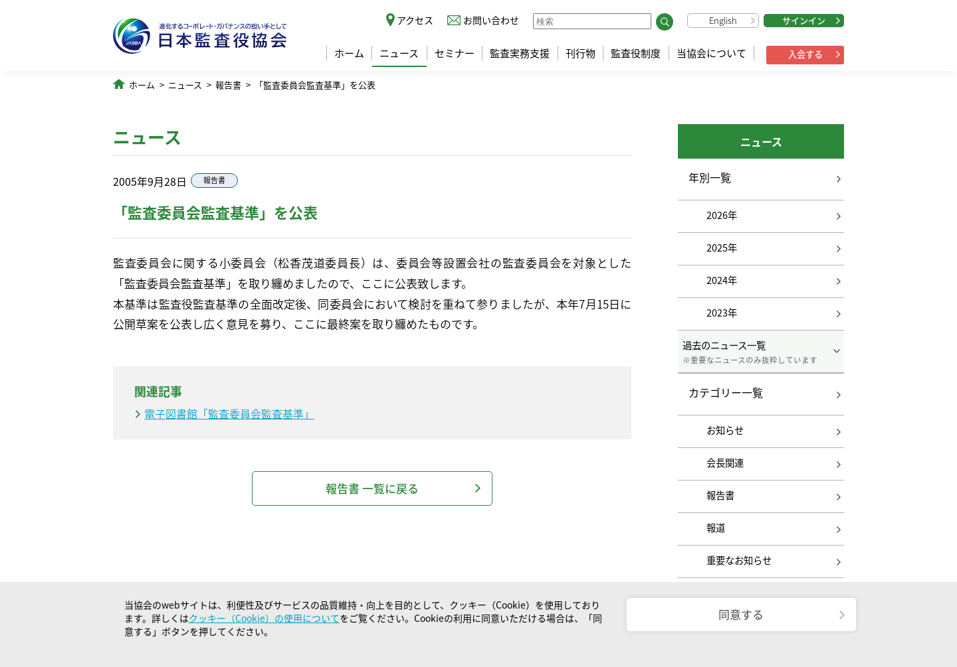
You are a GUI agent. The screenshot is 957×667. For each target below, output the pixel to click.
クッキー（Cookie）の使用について (264, 618)
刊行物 (580, 53)
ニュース (399, 53)
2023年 (721, 312)
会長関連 (725, 462)
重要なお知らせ (739, 560)
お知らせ (725, 430)
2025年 (721, 247)
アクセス (415, 20)
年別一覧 (710, 177)
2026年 (721, 215)
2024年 (721, 280)
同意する (741, 614)
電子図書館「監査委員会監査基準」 (229, 413)
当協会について (711, 53)
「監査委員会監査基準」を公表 (315, 84)
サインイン (803, 20)
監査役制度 (636, 53)
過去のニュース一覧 (761, 352)
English (723, 20)
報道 (715, 527)
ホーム (349, 53)
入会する (805, 54)
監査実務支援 (520, 53)
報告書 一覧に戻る (372, 488)
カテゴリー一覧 (726, 393)
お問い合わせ (491, 20)
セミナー (455, 53)
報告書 (228, 84)
